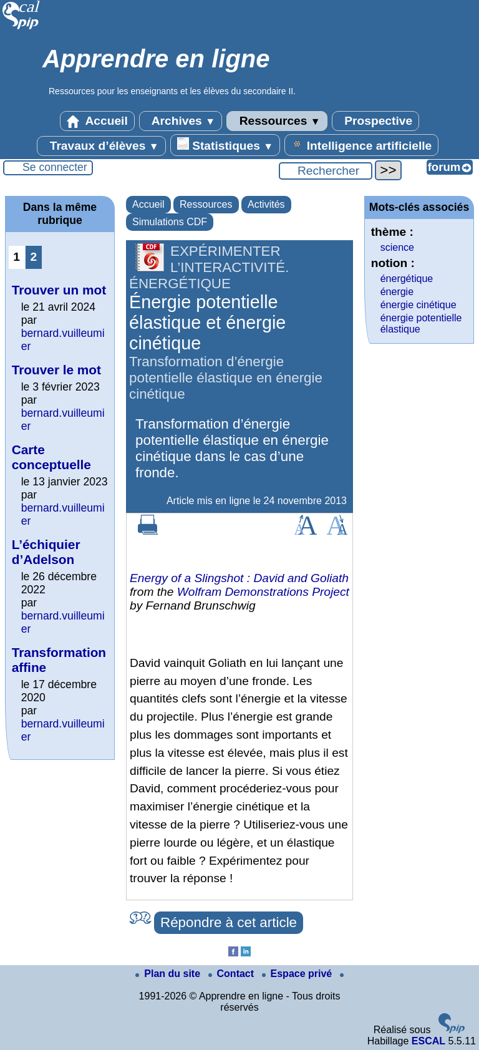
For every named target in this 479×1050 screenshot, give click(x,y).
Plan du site (169, 973)
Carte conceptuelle (51, 457)
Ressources (276, 121)
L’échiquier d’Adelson (46, 551)
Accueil (97, 121)
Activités (266, 204)
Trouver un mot (59, 290)
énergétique (406, 278)
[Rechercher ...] (325, 171)
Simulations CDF (169, 221)
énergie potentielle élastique (421, 323)
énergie (397, 291)
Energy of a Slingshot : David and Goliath (239, 578)
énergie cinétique (418, 304)
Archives (180, 121)
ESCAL (428, 1041)
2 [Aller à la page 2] (33, 256)
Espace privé (298, 973)
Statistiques (225, 144)
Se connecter (54, 167)
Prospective (375, 121)
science (397, 247)
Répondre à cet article (228, 922)
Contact (232, 973)
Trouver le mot (56, 369)
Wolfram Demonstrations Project (263, 591)
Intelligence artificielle (361, 144)
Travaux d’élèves (101, 146)
